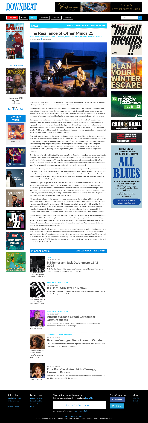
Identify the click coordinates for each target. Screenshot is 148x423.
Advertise (136, 398)
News (33, 18)
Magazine (44, 18)
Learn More (89, 398)
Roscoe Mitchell (72, 37)
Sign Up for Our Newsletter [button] (80, 405)
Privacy (81, 416)
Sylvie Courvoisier (42, 37)
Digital (15, 109)
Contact (135, 401)
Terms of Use (73, 416)
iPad (21, 109)
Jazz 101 (135, 404)
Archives (56, 18)
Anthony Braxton (87, 37)
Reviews (68, 18)
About (66, 416)
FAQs (32, 406)
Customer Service (36, 404)
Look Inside (16, 103)
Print (10, 109)
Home (23, 18)
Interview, (51, 335)
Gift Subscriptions (13, 401)
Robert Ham (36, 39)
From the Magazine (60, 282)
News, (32, 37)
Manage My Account (36, 398)
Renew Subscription (36, 401)
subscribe (12, 17)
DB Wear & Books (13, 406)
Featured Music (16, 118)
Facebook (117, 400)
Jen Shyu (99, 37)
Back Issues (11, 404)
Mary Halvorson (57, 37)
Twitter (117, 406)
